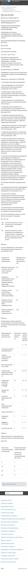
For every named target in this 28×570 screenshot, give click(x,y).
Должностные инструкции (8, 562)
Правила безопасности (7, 543)
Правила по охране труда (8, 552)
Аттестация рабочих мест (8, 509)
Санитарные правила (7, 534)
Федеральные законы (7, 506)
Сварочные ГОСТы (6, 500)
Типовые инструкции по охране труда (12, 537)
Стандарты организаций (8, 555)
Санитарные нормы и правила (10, 559)
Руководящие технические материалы (12, 549)
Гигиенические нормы (7, 512)
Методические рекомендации (9, 528)
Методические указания (8, 525)
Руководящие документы (8, 531)
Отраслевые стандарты (7, 546)
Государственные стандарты (9, 516)
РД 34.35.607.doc (11, 484)
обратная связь (22, 568)
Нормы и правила (6, 540)
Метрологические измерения (9, 522)
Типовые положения (7, 503)
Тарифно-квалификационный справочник (13, 519)
